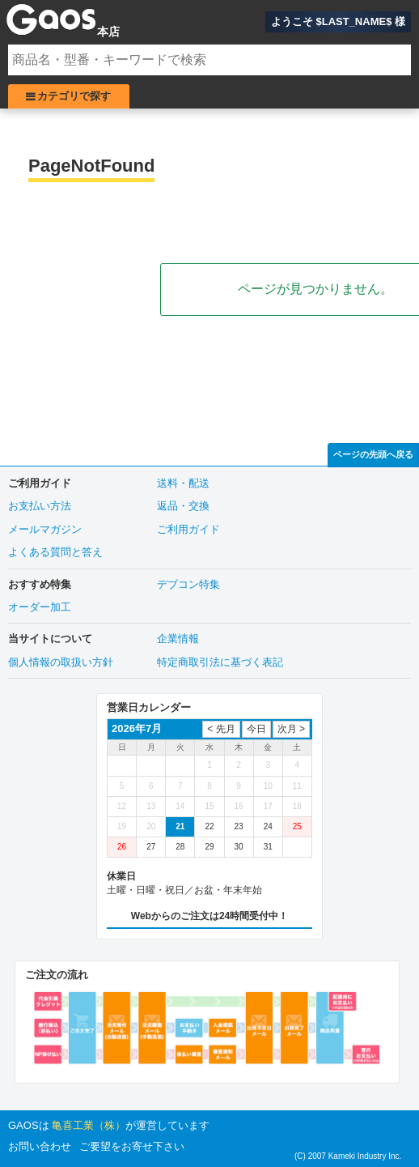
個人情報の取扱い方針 (60, 662)
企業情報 (178, 638)
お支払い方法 (39, 506)
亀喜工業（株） (88, 1125)
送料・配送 (183, 483)
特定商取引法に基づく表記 (220, 662)
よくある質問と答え (55, 552)
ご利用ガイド (188, 529)
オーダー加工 (39, 607)
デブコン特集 (188, 584)
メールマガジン (45, 529)
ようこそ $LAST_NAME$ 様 (338, 21)
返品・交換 (183, 506)
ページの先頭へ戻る (373, 454)
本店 (108, 31)
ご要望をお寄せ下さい (131, 1146)
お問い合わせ (39, 1146)
